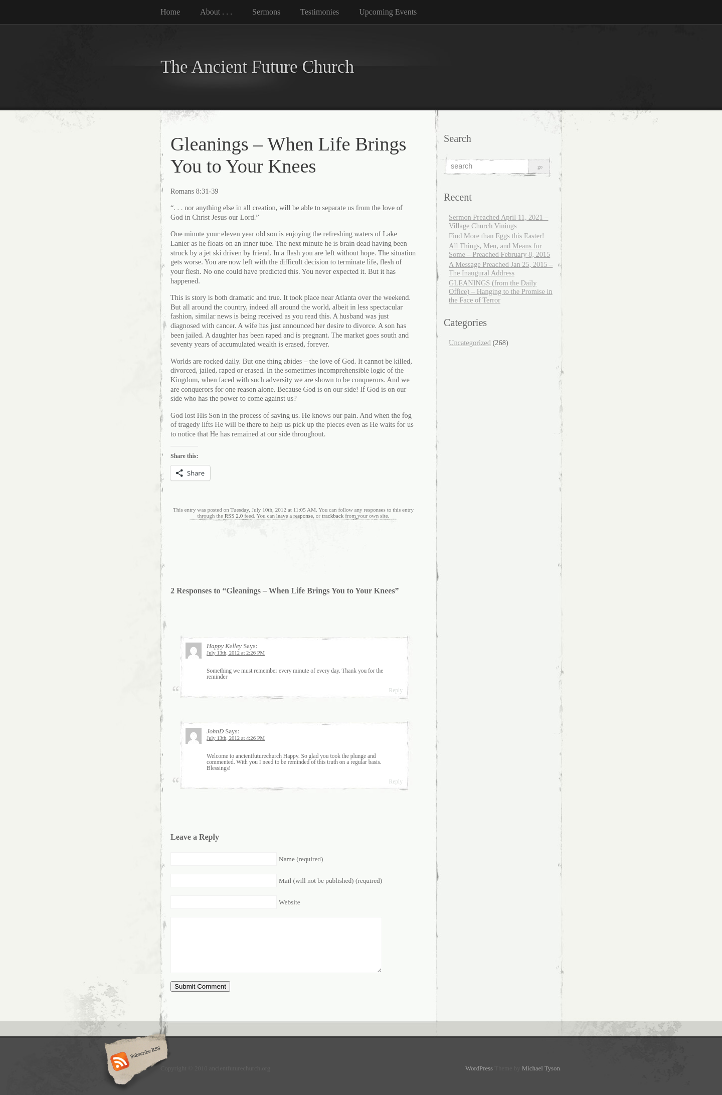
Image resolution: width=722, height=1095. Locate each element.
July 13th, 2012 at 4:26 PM (236, 738)
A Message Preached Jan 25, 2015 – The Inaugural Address (501, 268)
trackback (332, 516)
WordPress (479, 1068)
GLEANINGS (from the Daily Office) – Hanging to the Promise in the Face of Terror (501, 291)
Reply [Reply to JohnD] (396, 781)
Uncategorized (470, 343)
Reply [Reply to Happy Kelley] (396, 690)
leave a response (294, 516)
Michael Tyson (541, 1068)
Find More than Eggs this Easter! (497, 236)
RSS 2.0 (234, 516)
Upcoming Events (388, 12)
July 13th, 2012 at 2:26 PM (236, 653)
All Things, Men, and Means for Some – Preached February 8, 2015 (499, 250)
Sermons (266, 12)
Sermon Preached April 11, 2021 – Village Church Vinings (499, 221)
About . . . (216, 12)
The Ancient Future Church (257, 67)
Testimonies (319, 12)
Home (170, 12)
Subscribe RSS (134, 1062)
